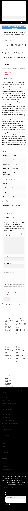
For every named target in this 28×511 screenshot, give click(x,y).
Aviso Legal (4, 426)
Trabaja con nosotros (7, 469)
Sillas (6, 40)
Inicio (3, 40)
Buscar (7, 494)
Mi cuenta (4, 461)
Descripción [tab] (8, 72)
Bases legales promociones (9, 403)
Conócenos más (6, 414)
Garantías (4, 466)
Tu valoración (7, 236)
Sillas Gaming (12, 40)
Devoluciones (5, 464)
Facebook (4, 446)
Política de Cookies (6, 429)
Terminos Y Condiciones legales (10, 423)
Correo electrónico (9, 263)
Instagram (4, 443)
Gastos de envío (6, 400)
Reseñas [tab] (7, 74)
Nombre (6, 256)
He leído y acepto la (12, 293)
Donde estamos (6, 417)
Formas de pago (6, 397)
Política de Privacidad (7, 488)
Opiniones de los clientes (8, 420)
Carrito (7, 504)
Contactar (4, 458)
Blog (3, 440)
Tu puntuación (8, 234)
